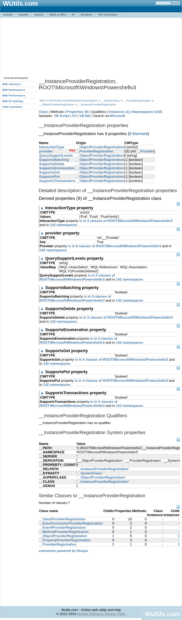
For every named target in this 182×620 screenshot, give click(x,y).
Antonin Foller (115, 614)
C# (74, 116)
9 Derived (138, 133)
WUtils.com (162, 613)
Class (43, 112)
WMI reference (11, 84)
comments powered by (63, 551)
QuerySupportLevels (56, 155)
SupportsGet (49, 172)
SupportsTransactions (57, 181)
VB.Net (84, 116)
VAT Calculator (107, 14)
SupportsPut (49, 176)
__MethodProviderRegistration (64, 532)
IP (73, 14)
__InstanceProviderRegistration (97, 104)
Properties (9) (78, 112)
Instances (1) (119, 112)
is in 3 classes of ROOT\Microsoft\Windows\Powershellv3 (125, 221)
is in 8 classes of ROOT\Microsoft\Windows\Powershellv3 (114, 246)
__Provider (145, 151)
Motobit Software (90, 614)
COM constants (12, 106)
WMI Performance (13, 95)
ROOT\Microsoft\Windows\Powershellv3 (73, 100)
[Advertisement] (71, 45)
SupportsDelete (51, 164)
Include (8, 14)
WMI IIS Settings (12, 101)
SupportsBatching (54, 160)
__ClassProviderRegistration (62, 519)
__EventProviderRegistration (62, 527)
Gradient (86, 14)
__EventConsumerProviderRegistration (71, 523)
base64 (23, 14)
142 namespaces (63, 225)
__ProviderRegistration (137, 100)
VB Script (61, 116)
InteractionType (51, 147)
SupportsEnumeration (57, 168)
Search (38, 14)
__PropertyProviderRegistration (64, 540)
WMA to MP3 (57, 14)
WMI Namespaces (13, 89)
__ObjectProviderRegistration (56, 104)
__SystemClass (110, 100)
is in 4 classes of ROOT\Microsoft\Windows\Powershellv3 (121, 359)
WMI (42, 100)
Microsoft (117, 116)
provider (46, 151)
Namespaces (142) (147, 112)
